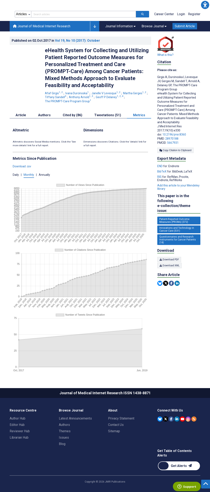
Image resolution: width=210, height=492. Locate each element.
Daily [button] (16, 174)
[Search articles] (142, 14)
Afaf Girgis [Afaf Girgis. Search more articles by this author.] (54, 93)
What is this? (165, 54)
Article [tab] (21, 115)
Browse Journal (71, 410)
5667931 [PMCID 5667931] (173, 142)
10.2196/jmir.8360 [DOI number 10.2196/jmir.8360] (174, 134)
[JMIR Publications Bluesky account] (159, 419)
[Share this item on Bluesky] (159, 283)
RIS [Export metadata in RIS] (159, 176)
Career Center (164, 14)
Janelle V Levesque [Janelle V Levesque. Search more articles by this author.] (106, 93)
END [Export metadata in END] (160, 166)
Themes (65, 431)
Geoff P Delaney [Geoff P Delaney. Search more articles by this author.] (110, 97)
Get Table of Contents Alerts (174, 453)
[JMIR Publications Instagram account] (188, 419)
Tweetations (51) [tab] (107, 115)
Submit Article (185, 26)
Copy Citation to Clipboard (175, 150)
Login (181, 14)
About (112, 410)
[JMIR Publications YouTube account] (182, 419)
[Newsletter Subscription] (179, 465)
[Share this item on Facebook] (171, 283)
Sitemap (114, 431)
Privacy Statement (121, 418)
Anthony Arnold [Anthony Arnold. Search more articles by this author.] (81, 97)
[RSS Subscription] (193, 419)
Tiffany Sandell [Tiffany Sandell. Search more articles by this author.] (56, 97)
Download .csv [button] (22, 166)
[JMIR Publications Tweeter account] (165, 419)
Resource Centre (23, 410)
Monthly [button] (29, 174)
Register (194, 14)
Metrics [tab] (139, 115)
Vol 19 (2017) (77, 41)
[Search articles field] (83, 14)
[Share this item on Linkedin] (177, 283)
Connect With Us (170, 410)
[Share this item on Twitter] (165, 283)
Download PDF (169, 259)
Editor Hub (17, 425)
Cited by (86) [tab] (72, 115)
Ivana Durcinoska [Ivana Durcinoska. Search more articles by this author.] (77, 93)
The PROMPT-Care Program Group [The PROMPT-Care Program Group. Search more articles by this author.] (68, 101)
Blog (62, 444)
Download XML (169, 265)
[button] (205, 4)
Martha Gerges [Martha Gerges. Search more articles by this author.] (135, 93)
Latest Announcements (75, 418)
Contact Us (116, 425)
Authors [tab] (44, 115)
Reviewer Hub (20, 431)
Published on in (56, 41)
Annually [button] (44, 174)
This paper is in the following (178, 203)
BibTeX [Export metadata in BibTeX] (162, 171)
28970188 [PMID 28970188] (171, 138)
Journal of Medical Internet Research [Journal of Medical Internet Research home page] (41, 26)
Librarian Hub (19, 437)
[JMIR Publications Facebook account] (171, 419)
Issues (64, 437)
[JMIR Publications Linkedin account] (176, 419)
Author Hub (17, 418)
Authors (64, 425)
